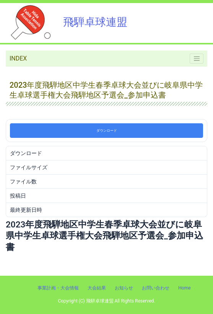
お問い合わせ (155, 288)
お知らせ (124, 288)
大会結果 (97, 288)
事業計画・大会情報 (58, 288)
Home (184, 288)
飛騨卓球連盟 (66, 22)
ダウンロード (106, 130)
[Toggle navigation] (196, 59)
